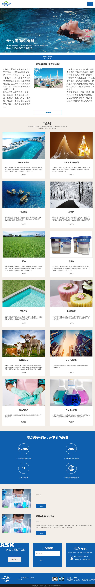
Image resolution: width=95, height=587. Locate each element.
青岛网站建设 (43, 585)
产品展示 (78, 579)
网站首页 (72, 579)
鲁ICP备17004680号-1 (55, 585)
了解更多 (47, 112)
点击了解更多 (47, 58)
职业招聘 (85, 579)
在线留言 (15, 559)
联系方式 (92, 579)
